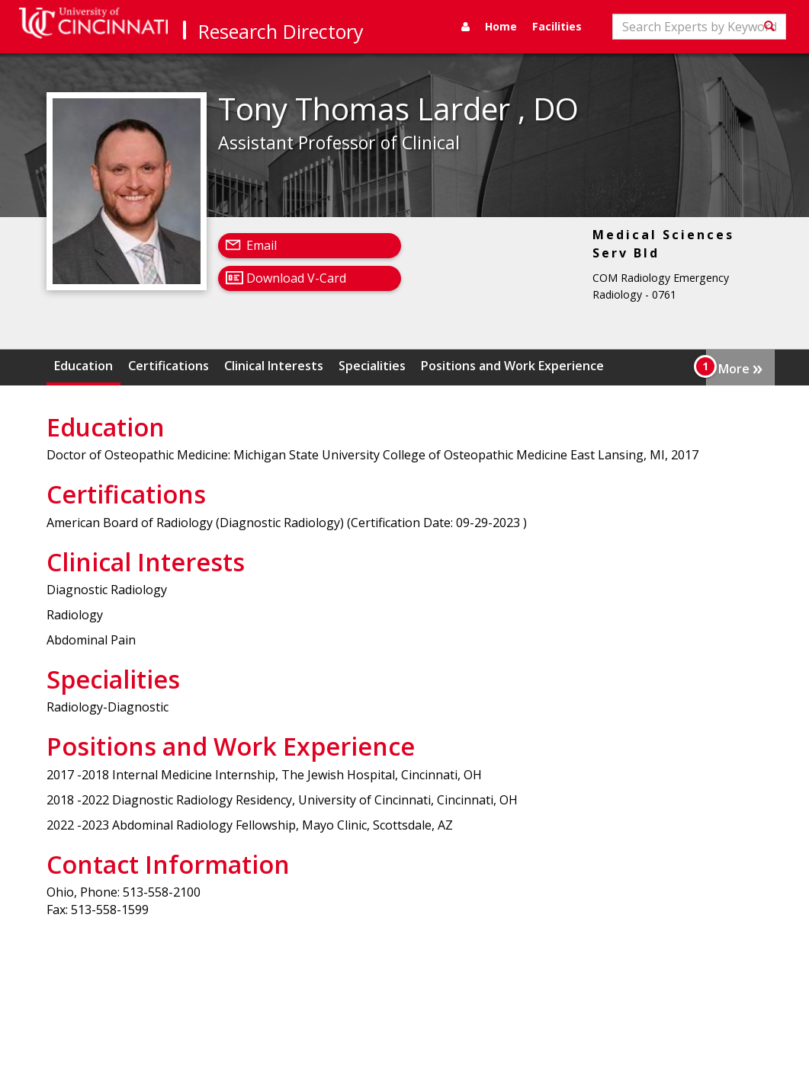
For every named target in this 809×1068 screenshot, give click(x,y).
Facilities (557, 26)
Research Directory (281, 31)
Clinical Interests (273, 365)
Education (83, 365)
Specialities (372, 365)
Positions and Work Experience (512, 365)
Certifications (168, 365)
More (740, 367)
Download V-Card (296, 278)
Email (261, 245)
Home (501, 26)
